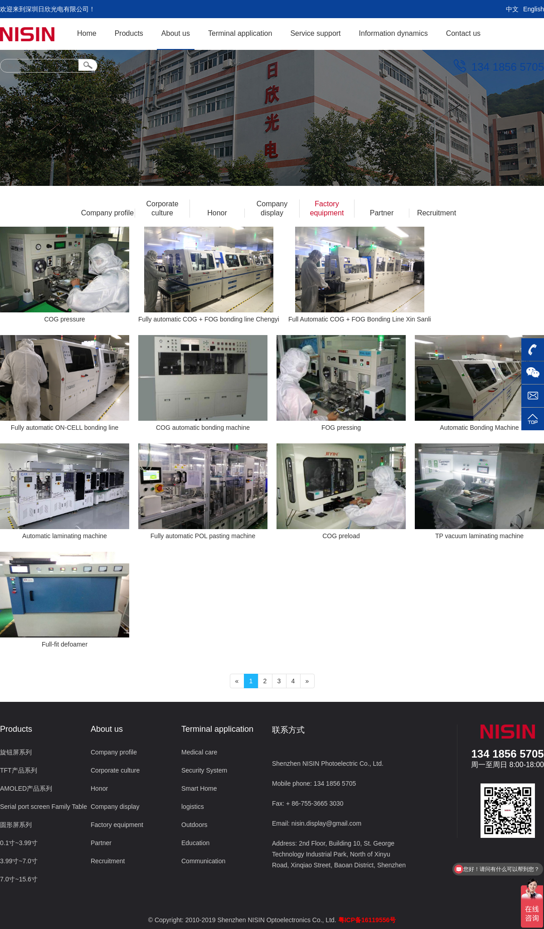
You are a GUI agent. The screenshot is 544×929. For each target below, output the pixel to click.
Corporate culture (162, 208)
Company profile (107, 213)
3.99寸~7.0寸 (19, 861)
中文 (512, 9)
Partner (381, 213)
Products (129, 33)
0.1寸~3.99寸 (19, 842)
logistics (192, 806)
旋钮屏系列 (16, 752)
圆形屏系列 (16, 824)
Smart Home (199, 788)
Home (87, 33)
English (533, 9)
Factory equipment (327, 208)
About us (175, 33)
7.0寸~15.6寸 (19, 879)
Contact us (463, 33)
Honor (217, 213)
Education (195, 842)
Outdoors (194, 824)
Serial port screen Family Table (43, 806)
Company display (272, 208)
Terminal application (240, 33)
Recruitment (436, 213)
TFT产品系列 (18, 770)
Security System (204, 770)
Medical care (199, 752)
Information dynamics (393, 33)
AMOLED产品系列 (26, 788)
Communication (203, 861)
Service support (315, 33)
